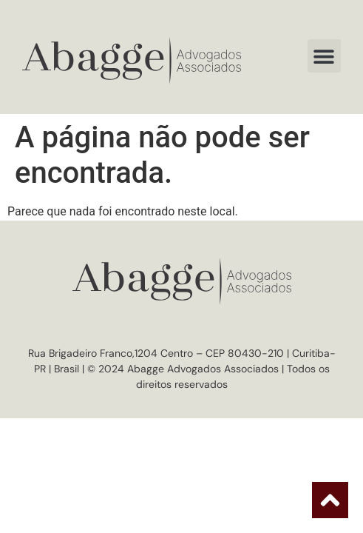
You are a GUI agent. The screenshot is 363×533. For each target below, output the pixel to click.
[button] (324, 56)
